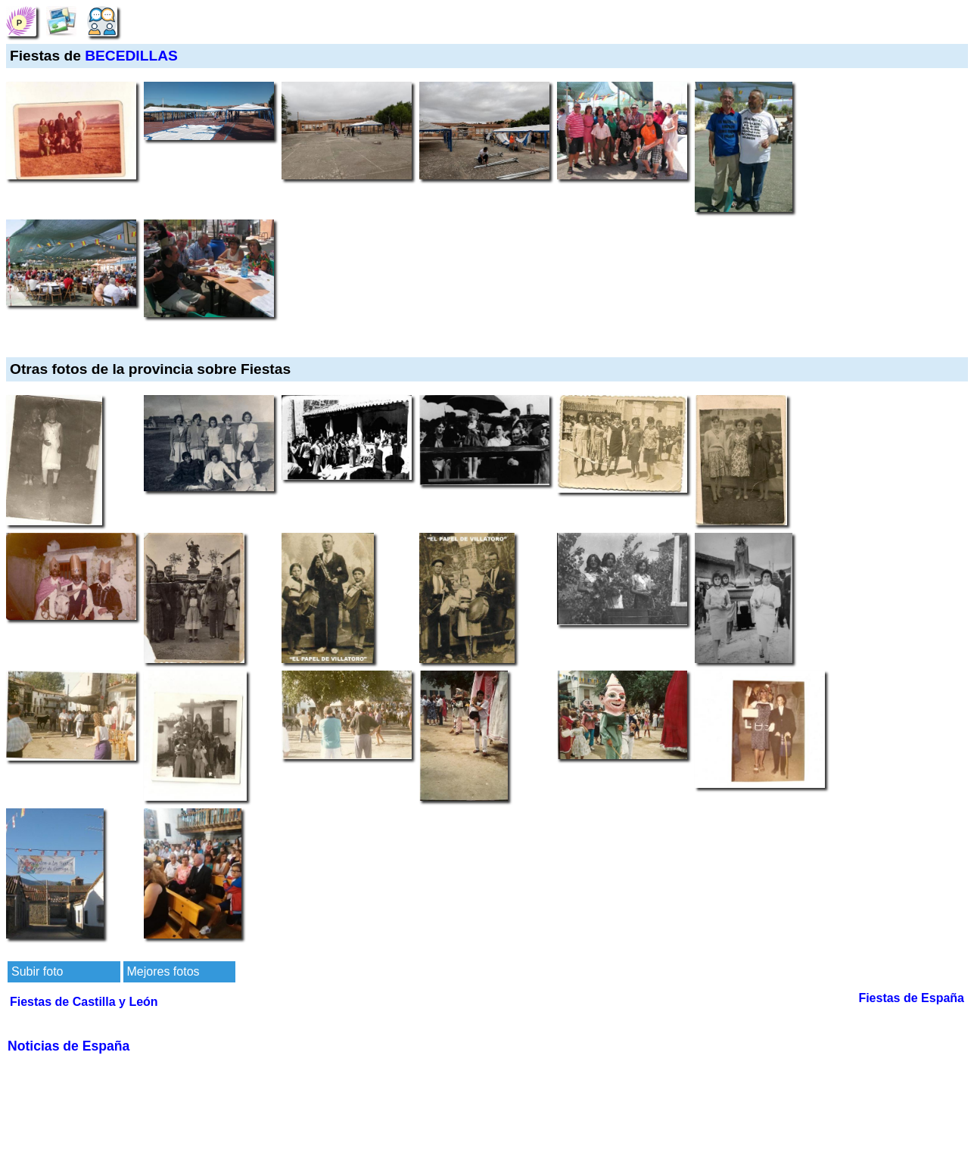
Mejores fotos (163, 971)
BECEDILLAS (131, 56)
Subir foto (37, 971)
